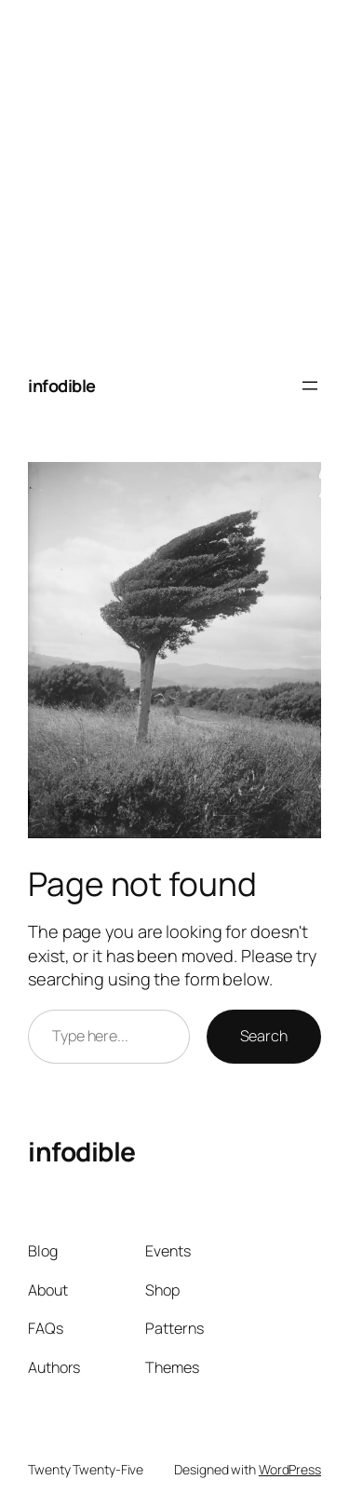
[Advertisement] (174, 174)
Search (264, 1035)
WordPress (290, 1469)
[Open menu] (310, 385)
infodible (62, 385)
